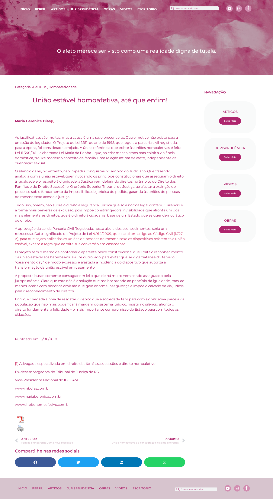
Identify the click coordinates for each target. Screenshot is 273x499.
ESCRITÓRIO (147, 9)
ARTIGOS (58, 9)
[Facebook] (248, 8)
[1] (53, 121)
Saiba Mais (230, 120)
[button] (35, 462)
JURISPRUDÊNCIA (84, 9)
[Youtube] (229, 8)
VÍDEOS (126, 9)
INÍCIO (25, 9)
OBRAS (109, 9)
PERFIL (40, 9)
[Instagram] (239, 8)
